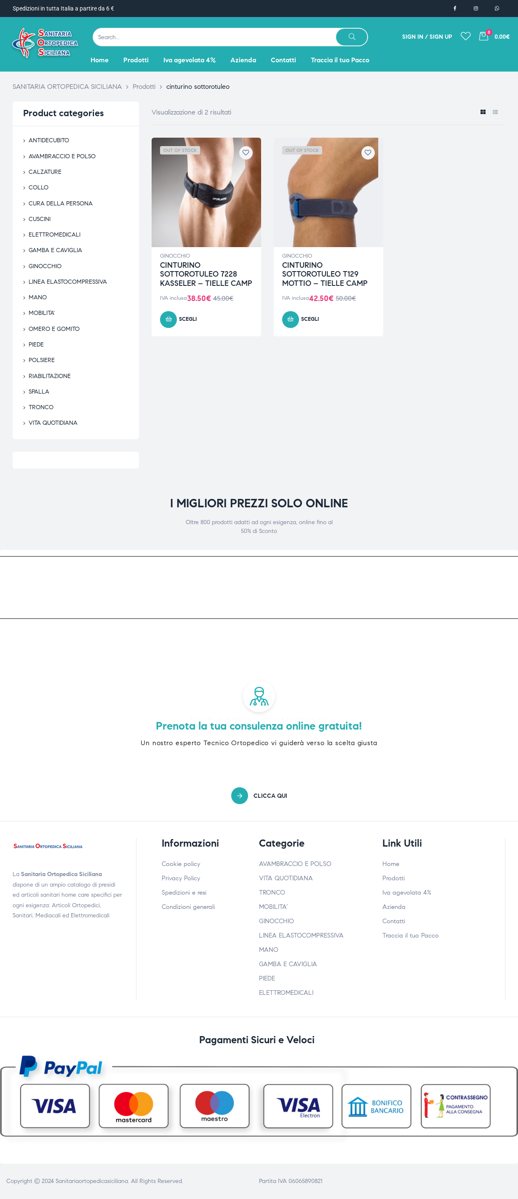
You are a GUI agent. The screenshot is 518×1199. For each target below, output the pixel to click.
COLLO (38, 187)
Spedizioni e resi (184, 892)
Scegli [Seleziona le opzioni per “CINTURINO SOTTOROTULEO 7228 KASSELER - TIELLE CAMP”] (188, 319)
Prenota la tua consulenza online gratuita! (259, 726)
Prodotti (393, 878)
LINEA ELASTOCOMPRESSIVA (68, 281)
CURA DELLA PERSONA (61, 203)
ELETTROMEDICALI (54, 234)
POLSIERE (42, 360)
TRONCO (41, 407)
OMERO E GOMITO (54, 329)
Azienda (394, 907)
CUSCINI (40, 219)
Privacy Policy (181, 878)
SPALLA (39, 391)
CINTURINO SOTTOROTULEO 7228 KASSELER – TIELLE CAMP (206, 274)
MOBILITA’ (273, 907)
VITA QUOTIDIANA (53, 422)
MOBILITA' (41, 313)
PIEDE (36, 344)
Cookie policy (181, 864)
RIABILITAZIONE (50, 376)
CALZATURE (45, 172)
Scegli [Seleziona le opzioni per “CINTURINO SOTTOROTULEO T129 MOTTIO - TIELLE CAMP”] (310, 319)
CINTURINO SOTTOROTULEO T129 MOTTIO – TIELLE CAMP (325, 274)
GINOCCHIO (175, 256)
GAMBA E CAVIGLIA (55, 250)
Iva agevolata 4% (406, 892)
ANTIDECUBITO (49, 140)
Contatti (393, 921)
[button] (259, 795)
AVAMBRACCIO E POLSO (62, 156)
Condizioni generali (188, 907)
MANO (38, 297)
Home (390, 864)
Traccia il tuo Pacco (410, 935)
